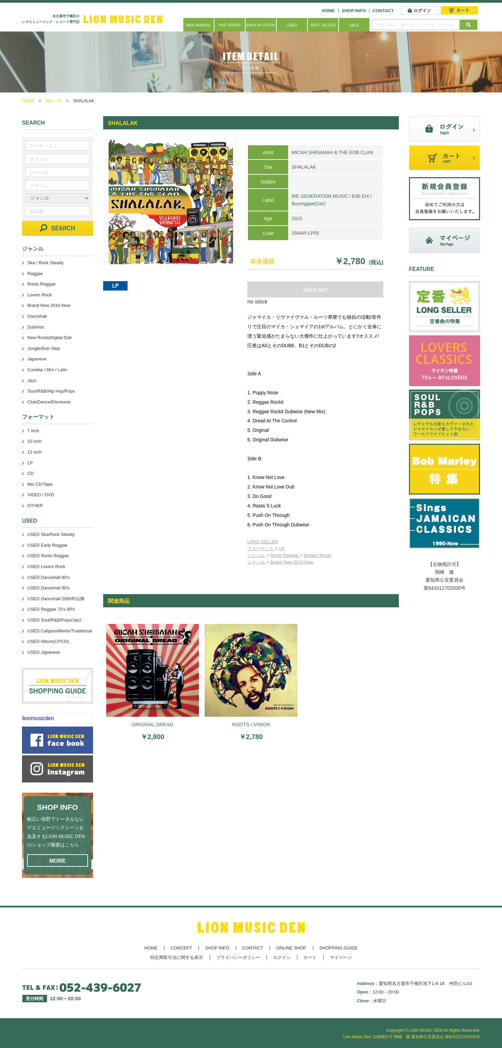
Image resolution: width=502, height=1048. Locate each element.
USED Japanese (43, 652)
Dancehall (37, 316)
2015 (297, 218)
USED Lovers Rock (46, 566)
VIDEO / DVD (40, 494)
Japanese (36, 358)
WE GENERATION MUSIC (320, 196)
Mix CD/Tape (39, 484)
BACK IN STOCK (261, 25)
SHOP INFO (354, 10)
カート (310, 957)
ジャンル (256, 555)
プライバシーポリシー (238, 957)
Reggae (35, 273)
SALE (354, 25)
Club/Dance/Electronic (49, 401)
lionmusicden (38, 718)
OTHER (35, 505)
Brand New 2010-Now (291, 562)
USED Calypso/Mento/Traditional (59, 630)
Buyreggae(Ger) (308, 203)
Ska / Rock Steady (45, 262)
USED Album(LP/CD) (48, 641)
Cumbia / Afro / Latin (47, 369)
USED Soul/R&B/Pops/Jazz (54, 620)
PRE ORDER (230, 25)
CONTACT (383, 10)
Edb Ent (360, 196)
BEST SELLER (323, 25)
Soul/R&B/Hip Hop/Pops (51, 391)
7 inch (33, 430)
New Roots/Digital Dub (49, 337)
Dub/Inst (35, 327)
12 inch (34, 452)
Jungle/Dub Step (43, 348)
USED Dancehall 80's (48, 577)
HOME (328, 10)
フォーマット (261, 548)
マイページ (341, 957)
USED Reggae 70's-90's (51, 609)
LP (281, 548)
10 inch (34, 441)
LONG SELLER (262, 541)
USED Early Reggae (47, 545)
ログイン (282, 957)
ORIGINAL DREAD (152, 724)
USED (292, 25)
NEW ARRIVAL (198, 25)
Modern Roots (317, 555)
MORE (57, 861)
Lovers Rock (39, 294)
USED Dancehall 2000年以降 (56, 598)
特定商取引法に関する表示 (176, 957)
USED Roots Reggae (48, 555)
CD (30, 473)
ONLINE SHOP (291, 948)
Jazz (32, 380)
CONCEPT (181, 948)
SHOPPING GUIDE (338, 948)
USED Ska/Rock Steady (50, 534)
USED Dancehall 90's (48, 587)
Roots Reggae (284, 555)
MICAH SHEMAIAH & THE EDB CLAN (332, 152)
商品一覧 (54, 101)
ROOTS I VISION (251, 724)
